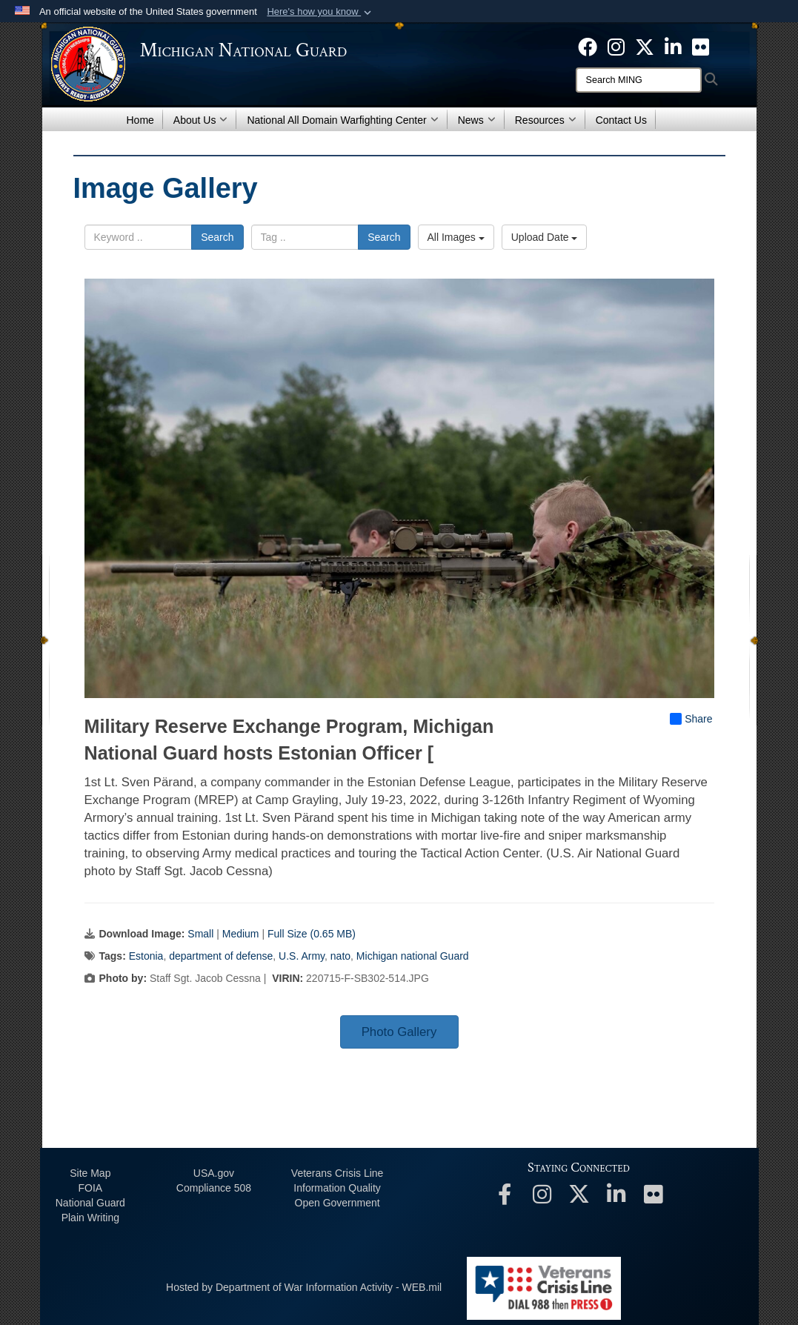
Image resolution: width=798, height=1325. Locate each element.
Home (140, 120)
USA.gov (213, 1173)
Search (217, 237)
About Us (200, 120)
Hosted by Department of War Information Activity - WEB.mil (304, 1287)
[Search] (639, 80)
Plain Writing (90, 1217)
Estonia (146, 956)
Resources (545, 120)
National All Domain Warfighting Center (342, 120)
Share (691, 719)
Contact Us (621, 120)
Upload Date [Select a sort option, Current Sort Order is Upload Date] (544, 237)
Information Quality (337, 1188)
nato (340, 956)
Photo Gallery (399, 1032)
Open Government (337, 1203)
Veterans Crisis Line (337, 1173)
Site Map (90, 1173)
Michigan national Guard (412, 956)
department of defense (221, 956)
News (477, 120)
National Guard (90, 1203)
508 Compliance (213, 1188)
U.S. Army (302, 956)
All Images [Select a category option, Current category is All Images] (456, 237)
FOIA (90, 1188)
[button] (320, 11)
